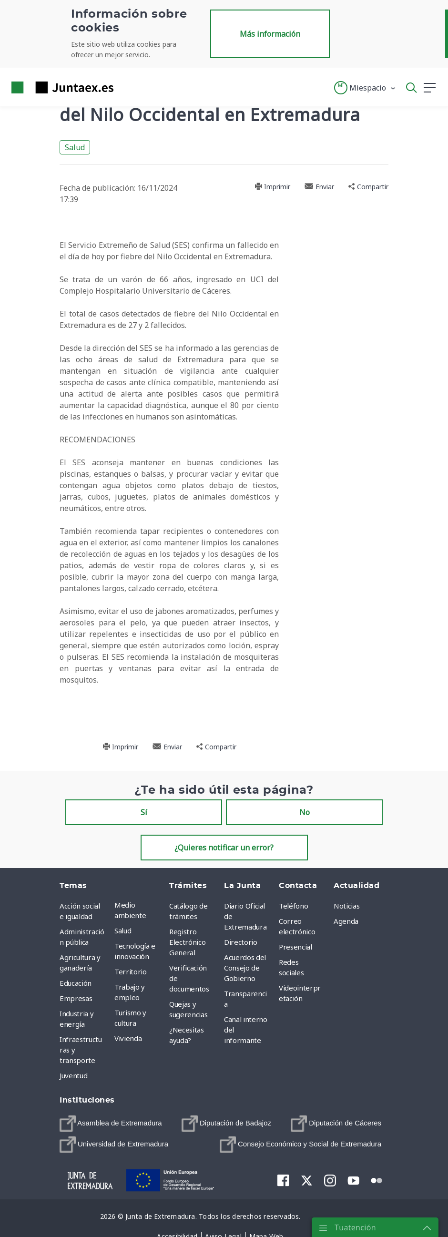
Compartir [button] (368, 186)
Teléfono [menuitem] (293, 905)
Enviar (319, 186)
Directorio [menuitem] (240, 942)
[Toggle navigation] (126, 87)
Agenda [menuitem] (346, 921)
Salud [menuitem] (122, 930)
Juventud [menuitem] (73, 1075)
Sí (144, 812)
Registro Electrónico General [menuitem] (187, 942)
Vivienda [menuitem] (128, 1038)
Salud (75, 147)
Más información (270, 34)
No (304, 812)
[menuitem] (111, 1123)
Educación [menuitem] (76, 983)
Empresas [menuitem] (76, 998)
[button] (365, 88)
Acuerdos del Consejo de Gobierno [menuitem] (245, 967)
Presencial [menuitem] (295, 946)
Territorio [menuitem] (130, 971)
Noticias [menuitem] (346, 905)
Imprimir (272, 186)
